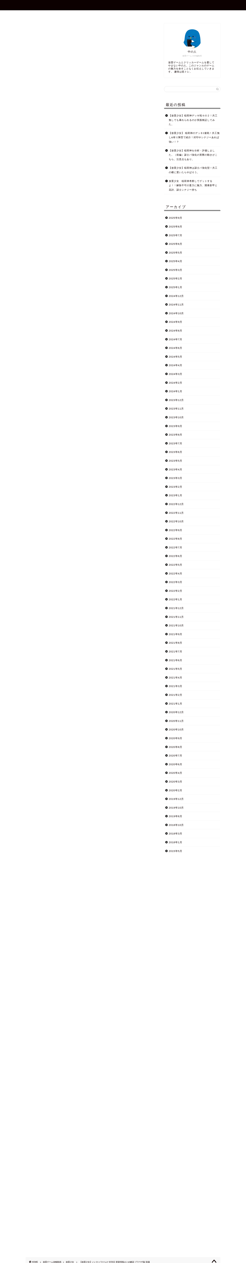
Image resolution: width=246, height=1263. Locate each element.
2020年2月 (175, 790)
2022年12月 (176, 504)
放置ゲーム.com (123, 5)
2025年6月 (175, 243)
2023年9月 (175, 426)
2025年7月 (175, 235)
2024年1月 (175, 391)
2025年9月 (175, 217)
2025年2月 (175, 278)
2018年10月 (176, 824)
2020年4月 (175, 772)
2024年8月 (175, 330)
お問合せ (125, 14)
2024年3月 (175, 373)
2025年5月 (175, 252)
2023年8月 (175, 434)
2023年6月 (175, 451)
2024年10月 (176, 313)
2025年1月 (175, 287)
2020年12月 (176, 712)
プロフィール (103, 14)
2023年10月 (176, 417)
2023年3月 (175, 478)
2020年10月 (176, 729)
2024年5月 (175, 356)
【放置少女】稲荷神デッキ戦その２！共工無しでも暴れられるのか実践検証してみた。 (193, 120)
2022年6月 (175, 556)
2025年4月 (175, 261)
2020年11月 (176, 720)
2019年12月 (176, 798)
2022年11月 (176, 512)
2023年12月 (176, 400)
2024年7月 (175, 339)
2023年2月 (175, 486)
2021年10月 (176, 625)
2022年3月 (175, 582)
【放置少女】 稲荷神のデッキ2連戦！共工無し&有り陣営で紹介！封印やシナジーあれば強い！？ (194, 137)
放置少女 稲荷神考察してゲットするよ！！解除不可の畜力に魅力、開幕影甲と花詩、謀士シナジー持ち (193, 185)
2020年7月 (175, 755)
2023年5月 (175, 460)
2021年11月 (176, 616)
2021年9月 (175, 634)
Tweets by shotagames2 (42, 980)
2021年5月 (175, 668)
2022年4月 (175, 573)
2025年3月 (175, 269)
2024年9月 (175, 321)
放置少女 (31, 28)
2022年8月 (175, 538)
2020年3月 (175, 781)
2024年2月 (175, 382)
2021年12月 (176, 608)
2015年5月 (175, 851)
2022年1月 (175, 599)
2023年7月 (175, 443)
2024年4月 (175, 365)
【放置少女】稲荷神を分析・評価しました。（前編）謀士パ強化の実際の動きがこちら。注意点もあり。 (193, 155)
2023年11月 (176, 408)
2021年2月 (175, 694)
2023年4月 (175, 469)
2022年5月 (175, 564)
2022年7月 (175, 547)
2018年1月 (175, 842)
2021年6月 (175, 660)
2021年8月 (175, 642)
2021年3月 (175, 686)
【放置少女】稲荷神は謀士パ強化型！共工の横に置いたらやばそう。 (193, 170)
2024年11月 (176, 304)
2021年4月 (175, 677)
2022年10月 (176, 521)
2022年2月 (175, 590)
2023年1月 (175, 495)
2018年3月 (175, 833)
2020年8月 (175, 746)
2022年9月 (175, 530)
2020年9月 (175, 738)
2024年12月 (176, 295)
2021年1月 (175, 703)
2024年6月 (175, 347)
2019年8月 (175, 816)
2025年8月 (175, 226)
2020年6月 (175, 764)
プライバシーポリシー (153, 14)
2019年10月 (176, 807)
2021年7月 (175, 651)
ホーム (83, 14)
